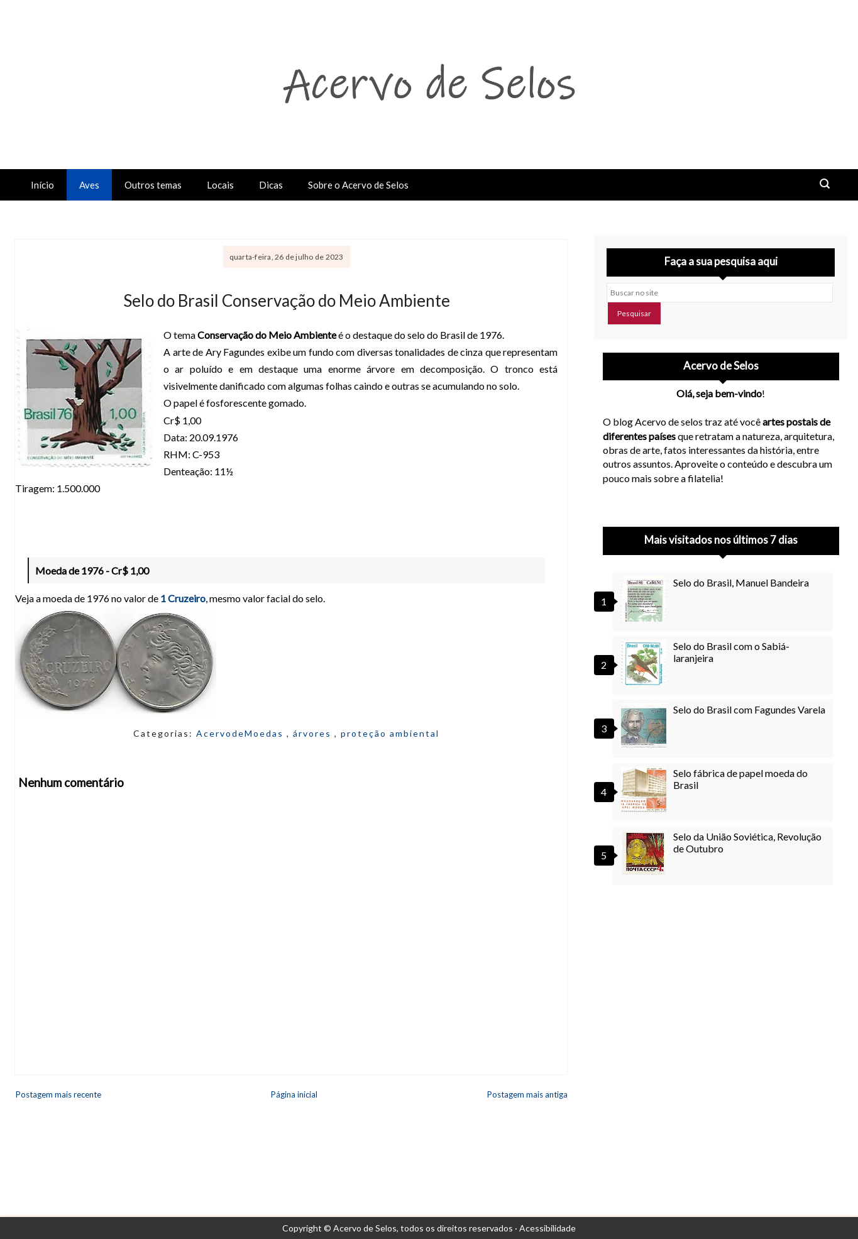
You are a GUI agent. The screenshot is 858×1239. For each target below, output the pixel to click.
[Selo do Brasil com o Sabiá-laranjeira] (645, 662)
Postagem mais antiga (527, 1094)
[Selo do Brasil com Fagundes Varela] (645, 726)
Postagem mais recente (58, 1094)
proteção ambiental (390, 733)
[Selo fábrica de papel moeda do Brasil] (645, 789)
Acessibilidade (547, 1228)
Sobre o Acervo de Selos (358, 184)
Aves (89, 184)
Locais (220, 184)
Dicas (271, 184)
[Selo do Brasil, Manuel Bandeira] (645, 599)
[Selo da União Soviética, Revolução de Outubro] (645, 853)
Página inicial (294, 1094)
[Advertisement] (721, 1008)
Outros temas (153, 184)
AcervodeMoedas (241, 733)
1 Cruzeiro (183, 598)
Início (42, 184)
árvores (313, 733)
